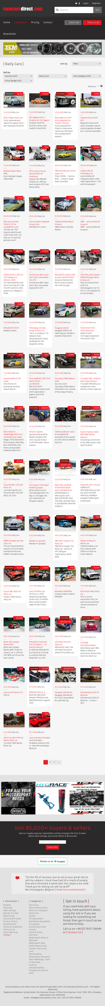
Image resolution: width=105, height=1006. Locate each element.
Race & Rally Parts (38, 907)
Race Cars (34, 905)
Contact (47, 22)
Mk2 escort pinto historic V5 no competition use (11, 224)
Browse (7, 905)
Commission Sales (12, 918)
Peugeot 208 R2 (62, 328)
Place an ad (92, 22)
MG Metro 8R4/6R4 (63, 591)
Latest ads (73, 22)
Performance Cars (38, 946)
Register (96, 3)
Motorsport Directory (39, 956)
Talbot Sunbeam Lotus (65, 432)
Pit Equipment (36, 918)
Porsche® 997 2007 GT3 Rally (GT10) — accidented (39, 381)
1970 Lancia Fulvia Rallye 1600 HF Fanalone (37, 174)
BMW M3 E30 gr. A (37, 692)
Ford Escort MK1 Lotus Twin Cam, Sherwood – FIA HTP (39, 277)
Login (85, 3)
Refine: (6, 72)
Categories (20, 22)
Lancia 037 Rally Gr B (13, 692)
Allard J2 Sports (36, 432)
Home (6, 22)
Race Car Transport (38, 910)
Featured (7, 907)
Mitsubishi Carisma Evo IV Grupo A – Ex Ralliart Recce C (38, 644)
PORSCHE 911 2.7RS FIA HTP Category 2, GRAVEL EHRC (13, 277)
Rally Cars (34, 913)
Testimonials (9, 924)
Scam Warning (10, 932)
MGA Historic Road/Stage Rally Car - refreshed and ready (14, 434)
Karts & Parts (35, 932)
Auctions (33, 935)
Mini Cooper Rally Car (13, 118)
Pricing (35, 22)
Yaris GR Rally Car (37, 591)
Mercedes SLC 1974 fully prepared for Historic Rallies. (63, 120)
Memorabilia (35, 954)
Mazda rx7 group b (37, 541)
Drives (32, 916)
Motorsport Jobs (37, 943)
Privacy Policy (10, 921)
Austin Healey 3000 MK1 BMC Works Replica (89, 434)
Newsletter (9, 33)
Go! (97, 10)
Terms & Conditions (12, 927)
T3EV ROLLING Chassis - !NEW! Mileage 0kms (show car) (90, 277)
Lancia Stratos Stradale (39, 738)
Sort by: (64, 64)
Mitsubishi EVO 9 (11, 328)
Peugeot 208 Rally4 (63, 692)
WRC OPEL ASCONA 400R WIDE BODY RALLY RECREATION (63, 488)
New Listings (9, 910)
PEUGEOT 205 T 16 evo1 (90, 485)
